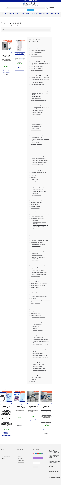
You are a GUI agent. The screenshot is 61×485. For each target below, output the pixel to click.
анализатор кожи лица (37, 322)
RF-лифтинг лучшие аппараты (38, 333)
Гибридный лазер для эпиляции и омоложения (38, 198)
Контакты (57, 13)
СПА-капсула (34, 292)
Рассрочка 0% (20, 456)
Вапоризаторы (34, 253)
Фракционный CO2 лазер (36, 98)
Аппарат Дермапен (35, 220)
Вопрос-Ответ (20, 467)
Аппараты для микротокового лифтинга (39, 296)
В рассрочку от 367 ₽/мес (19, 70)
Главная (1, 18)
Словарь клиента (5, 452)
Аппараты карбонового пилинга (37, 86)
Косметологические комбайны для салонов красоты (39, 240)
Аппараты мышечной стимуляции (36, 135)
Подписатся (35, 467)
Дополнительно (33, 204)
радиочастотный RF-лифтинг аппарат (39, 347)
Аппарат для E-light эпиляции (37, 72)
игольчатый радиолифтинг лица (38, 368)
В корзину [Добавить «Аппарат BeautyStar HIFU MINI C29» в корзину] (19, 67)
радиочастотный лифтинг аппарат (39, 349)
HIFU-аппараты (33, 45)
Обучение (22, 13)
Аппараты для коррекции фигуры (36, 68)
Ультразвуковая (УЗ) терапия (38, 187)
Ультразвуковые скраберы (35, 313)
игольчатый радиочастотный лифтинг (39, 370)
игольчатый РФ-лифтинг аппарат (39, 373)
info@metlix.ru (51, 466)
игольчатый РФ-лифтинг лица (38, 375)
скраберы (33, 131)
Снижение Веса (33, 309)
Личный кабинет (41, 13)
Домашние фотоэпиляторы (38, 185)
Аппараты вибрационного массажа (38, 118)
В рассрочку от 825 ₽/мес (6, 72)
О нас (2, 13)
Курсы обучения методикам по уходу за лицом (39, 272)
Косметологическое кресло (35, 249)
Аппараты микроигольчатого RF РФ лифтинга (39, 355)
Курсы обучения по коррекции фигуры (38, 274)
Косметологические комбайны (36, 238)
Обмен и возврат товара (6, 456)
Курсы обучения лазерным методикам (38, 270)
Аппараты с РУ (34, 193)
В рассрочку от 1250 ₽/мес (6, 435)
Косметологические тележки (37, 289)
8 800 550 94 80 (52, 8)
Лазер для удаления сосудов (36, 89)
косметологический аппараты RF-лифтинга (40, 344)
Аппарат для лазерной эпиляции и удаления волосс (40, 79)
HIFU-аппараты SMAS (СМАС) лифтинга (38, 317)
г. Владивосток (5, 15)
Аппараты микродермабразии (37, 164)
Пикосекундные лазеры (36, 96)
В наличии (32, 175)
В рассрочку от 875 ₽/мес (19, 423)
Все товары (33, 177)
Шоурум (27, 13)
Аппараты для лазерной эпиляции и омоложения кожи (40, 77)
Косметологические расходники (36, 242)
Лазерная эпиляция (34, 279)
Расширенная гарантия (36, 246)
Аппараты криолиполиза (36, 120)
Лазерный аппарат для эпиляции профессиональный (41, 63)
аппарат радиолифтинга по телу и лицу (40, 339)
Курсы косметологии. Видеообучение (37, 265)
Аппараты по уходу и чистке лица (36, 144)
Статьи (31, 13)
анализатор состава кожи (37, 324)
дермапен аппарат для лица (38, 228)
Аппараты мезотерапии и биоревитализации (38, 133)
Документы (4, 454)
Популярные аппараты (36, 195)
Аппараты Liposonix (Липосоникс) (37, 353)
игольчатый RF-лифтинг (37, 362)
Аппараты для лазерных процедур (36, 84)
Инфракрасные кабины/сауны (37, 255)
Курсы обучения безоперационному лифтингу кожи (40, 267)
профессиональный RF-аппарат (38, 346)
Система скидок (20, 458)
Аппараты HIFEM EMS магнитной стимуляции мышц (40, 116)
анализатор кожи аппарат (37, 320)
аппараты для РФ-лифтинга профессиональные (41, 341)
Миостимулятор (33, 298)
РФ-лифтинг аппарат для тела (38, 351)
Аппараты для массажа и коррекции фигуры (38, 100)
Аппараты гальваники (34, 59)
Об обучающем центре (22, 454)
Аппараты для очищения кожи (36, 130)
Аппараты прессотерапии (36, 124)
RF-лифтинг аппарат (36, 332)
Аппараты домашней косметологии (38, 181)
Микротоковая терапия (35, 294)
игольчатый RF (35, 360)
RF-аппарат (35, 328)
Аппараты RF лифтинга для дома (36, 56)
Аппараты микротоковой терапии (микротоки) (40, 357)
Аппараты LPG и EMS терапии (38, 103)
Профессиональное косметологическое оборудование (40, 306)
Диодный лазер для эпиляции (38, 82)
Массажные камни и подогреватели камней (38, 285)
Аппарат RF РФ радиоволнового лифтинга (38, 50)
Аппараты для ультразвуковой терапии (38, 158)
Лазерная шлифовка (34, 277)
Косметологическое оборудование (37, 251)
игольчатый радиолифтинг (37, 366)
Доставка (36, 13)
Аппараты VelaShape (34, 57)
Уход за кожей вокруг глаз (37, 189)
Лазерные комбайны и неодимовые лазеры (39, 91)
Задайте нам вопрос (37, 457)
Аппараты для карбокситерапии (37, 156)
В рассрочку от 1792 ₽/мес (46, 431)
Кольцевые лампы (35, 260)
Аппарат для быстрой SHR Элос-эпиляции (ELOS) (40, 75)
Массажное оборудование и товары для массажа (40, 263)
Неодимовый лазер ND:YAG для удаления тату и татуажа (40, 300)
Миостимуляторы (35, 128)
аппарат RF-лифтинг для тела (38, 335)
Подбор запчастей (50, 13)
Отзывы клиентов (21, 462)
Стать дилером (20, 464)
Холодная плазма (33, 381)
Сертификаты (4, 458)
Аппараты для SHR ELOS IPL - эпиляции (37, 61)
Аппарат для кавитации (36, 114)
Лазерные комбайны (34, 281)
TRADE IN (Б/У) (34, 179)
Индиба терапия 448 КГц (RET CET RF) (38, 377)
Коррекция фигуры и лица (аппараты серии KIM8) (39, 214)
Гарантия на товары (21, 452)
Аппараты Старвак (36, 105)
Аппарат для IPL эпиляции (36, 73)
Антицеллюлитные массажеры (37, 110)
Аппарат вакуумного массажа (36, 52)
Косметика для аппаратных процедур (37, 216)
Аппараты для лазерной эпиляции (36, 70)
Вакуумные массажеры (36, 126)
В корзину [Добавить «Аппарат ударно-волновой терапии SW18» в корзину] (6, 69)
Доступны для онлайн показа (35, 206)
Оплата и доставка (21, 465)
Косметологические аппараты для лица (37, 218)
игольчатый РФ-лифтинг (37, 372)
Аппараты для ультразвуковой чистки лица (39, 160)
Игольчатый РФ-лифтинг (35, 208)
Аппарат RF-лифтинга (35, 326)
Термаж (32, 311)
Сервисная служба (21, 460)
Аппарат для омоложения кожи (37, 137)
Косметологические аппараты (12, 13)
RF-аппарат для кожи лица (37, 330)
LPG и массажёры (33, 46)
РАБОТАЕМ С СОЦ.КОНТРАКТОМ (31, 0)
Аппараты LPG (33, 54)
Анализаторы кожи (35, 319)
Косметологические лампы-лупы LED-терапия (40, 262)
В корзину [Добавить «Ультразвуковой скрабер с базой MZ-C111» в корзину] (33, 419)
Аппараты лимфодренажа (36, 122)
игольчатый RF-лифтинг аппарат (38, 364)
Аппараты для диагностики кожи (36, 66)
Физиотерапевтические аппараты (39, 191)
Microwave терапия (34, 48)
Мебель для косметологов (35, 287)
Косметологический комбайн (37, 168)
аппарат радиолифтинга (37, 337)
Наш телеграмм (30, 10)
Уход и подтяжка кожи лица (35, 315)
